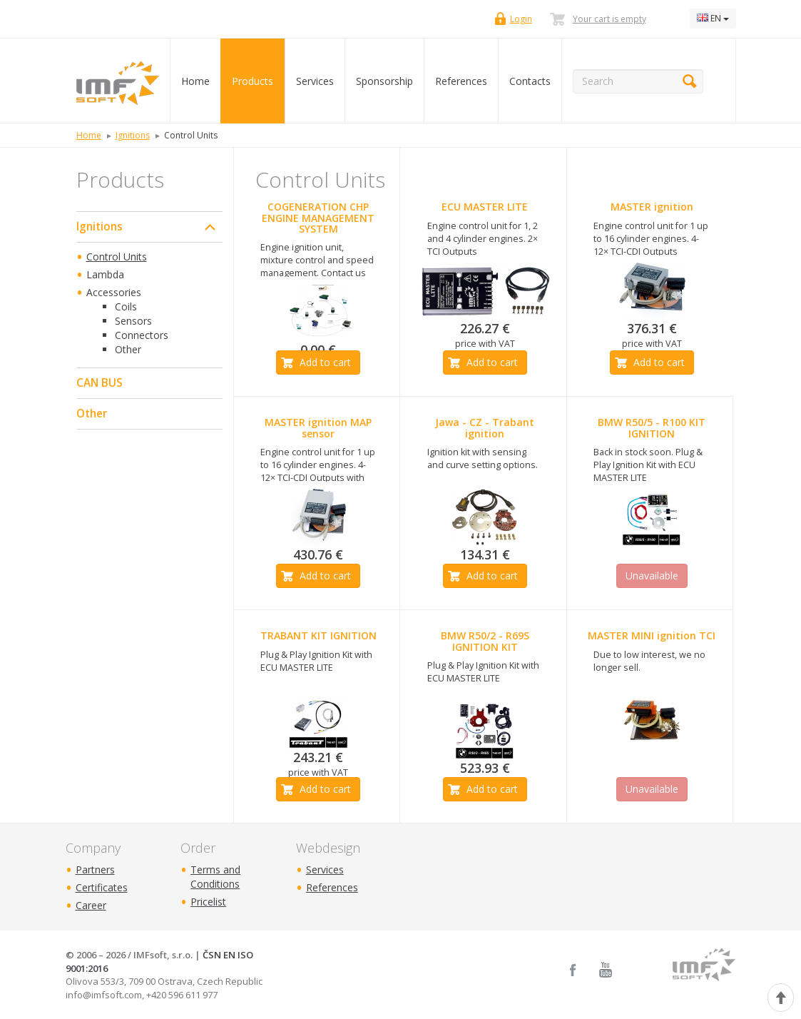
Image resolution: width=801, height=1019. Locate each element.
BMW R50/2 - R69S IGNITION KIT (485, 641)
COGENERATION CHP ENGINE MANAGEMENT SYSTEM (318, 217)
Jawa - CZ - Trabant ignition (484, 427)
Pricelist (208, 901)
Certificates (102, 887)
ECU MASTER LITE (485, 206)
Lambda (105, 274)
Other (128, 349)
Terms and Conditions (215, 877)
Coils (126, 306)
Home (195, 81)
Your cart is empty (609, 19)
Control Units (116, 256)
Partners (95, 869)
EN (713, 18)
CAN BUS (99, 382)
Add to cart (325, 362)
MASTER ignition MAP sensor (318, 427)
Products (252, 81)
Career (91, 905)
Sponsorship (384, 81)
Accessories (113, 292)
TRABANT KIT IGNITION (318, 635)
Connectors (141, 335)
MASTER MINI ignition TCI (651, 635)
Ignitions (99, 226)
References (461, 81)
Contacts (530, 81)
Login (521, 19)
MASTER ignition (652, 206)
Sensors (133, 321)
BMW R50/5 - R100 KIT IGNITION (651, 427)
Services (315, 81)
